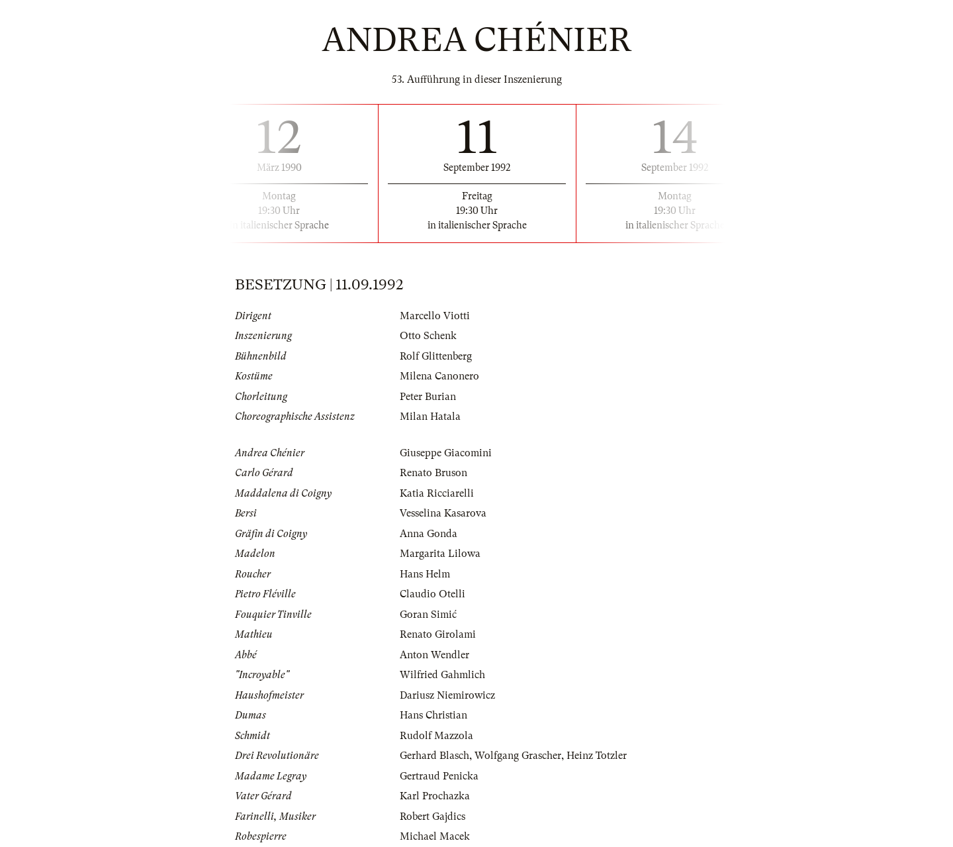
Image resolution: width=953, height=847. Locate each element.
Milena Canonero (439, 376)
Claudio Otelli (432, 594)
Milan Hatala (430, 417)
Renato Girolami (438, 634)
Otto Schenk (428, 336)
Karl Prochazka (435, 796)
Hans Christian (433, 715)
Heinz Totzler (597, 756)
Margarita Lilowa (440, 554)
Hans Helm (425, 574)
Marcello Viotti (435, 316)
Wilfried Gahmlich (442, 675)
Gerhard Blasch (434, 756)
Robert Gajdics (432, 816)
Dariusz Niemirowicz (447, 695)
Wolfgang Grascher (518, 756)
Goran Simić (428, 615)
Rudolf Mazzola (436, 736)
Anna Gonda (428, 534)
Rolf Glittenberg (436, 356)
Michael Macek (435, 836)
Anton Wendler (434, 655)
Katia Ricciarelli (437, 493)
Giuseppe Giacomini (446, 453)
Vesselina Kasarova (443, 513)
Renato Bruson (433, 473)
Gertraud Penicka (439, 776)
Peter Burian (428, 397)
